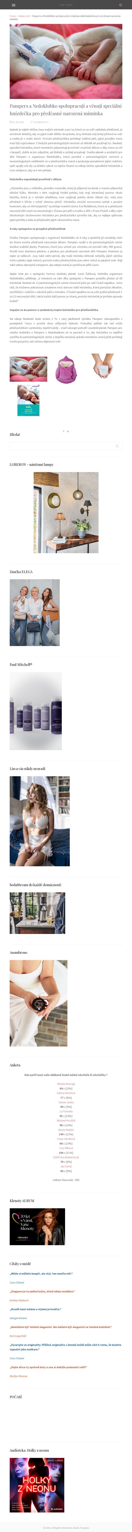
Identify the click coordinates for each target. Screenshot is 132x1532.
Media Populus (81, 1526)
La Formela (66, 1111)
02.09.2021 (17, 122)
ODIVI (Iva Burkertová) (66, 1156)
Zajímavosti (23, 16)
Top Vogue (66, 5)
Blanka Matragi (66, 1084)
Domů (13, 16)
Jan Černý (66, 1165)
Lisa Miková (66, 1147)
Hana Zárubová (66, 1138)
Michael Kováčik (66, 1120)
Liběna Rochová (66, 1093)
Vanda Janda (66, 1102)
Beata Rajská (66, 1129)
